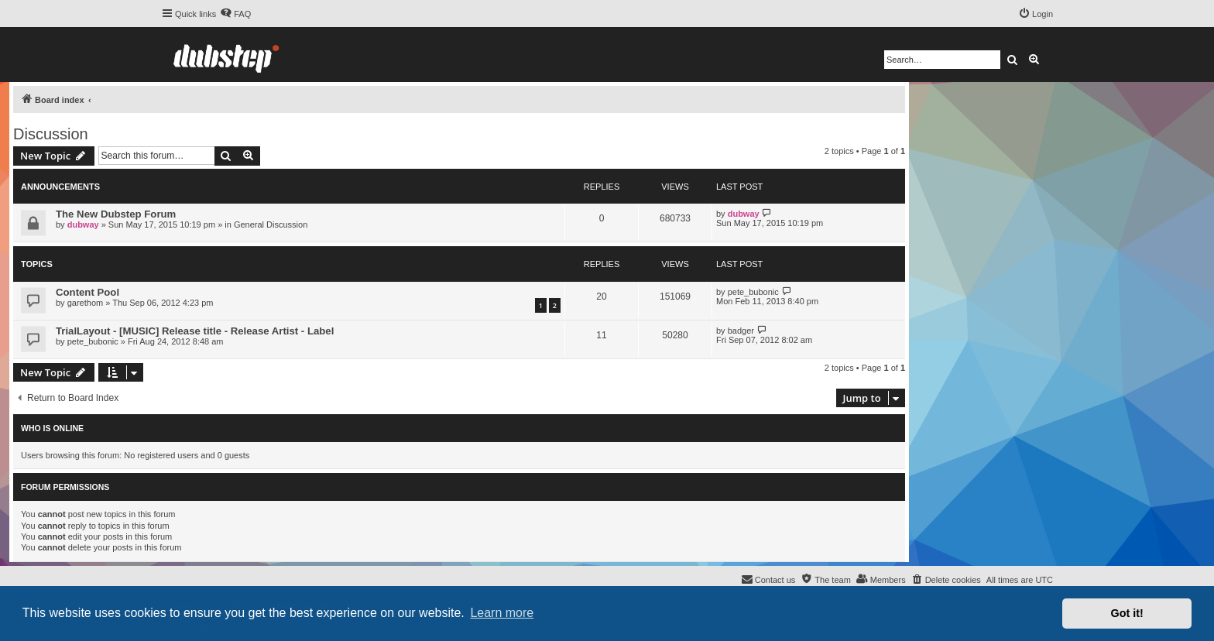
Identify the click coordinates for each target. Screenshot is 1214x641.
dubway (83, 224)
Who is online (52, 428)
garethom (85, 302)
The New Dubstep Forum (116, 214)
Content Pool (87, 292)
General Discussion (270, 224)
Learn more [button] (501, 612)
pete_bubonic (753, 292)
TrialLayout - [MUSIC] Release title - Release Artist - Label (195, 331)
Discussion (50, 133)
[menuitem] (235, 14)
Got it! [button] (1127, 613)
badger (741, 330)
